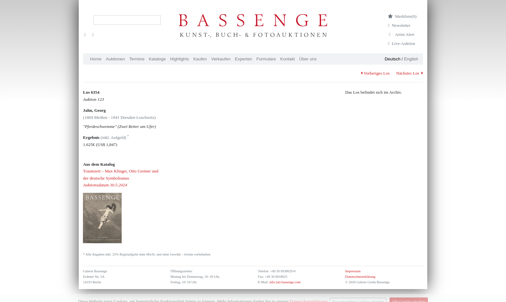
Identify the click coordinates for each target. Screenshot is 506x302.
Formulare (266, 59)
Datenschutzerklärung (360, 276)
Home (96, 59)
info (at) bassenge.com (284, 282)
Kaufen (200, 59)
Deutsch (392, 59)
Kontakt (287, 59)
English (411, 59)
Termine (136, 59)
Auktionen (115, 59)
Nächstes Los (409, 73)
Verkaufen (221, 59)
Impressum (352, 271)
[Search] (127, 20)
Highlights (179, 59)
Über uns (308, 59)
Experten (243, 59)
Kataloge (157, 59)
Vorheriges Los (375, 73)
